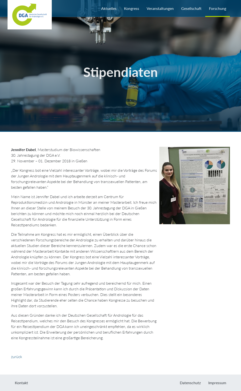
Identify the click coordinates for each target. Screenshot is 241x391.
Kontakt (21, 382)
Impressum (217, 382)
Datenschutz (190, 382)
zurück (16, 356)
